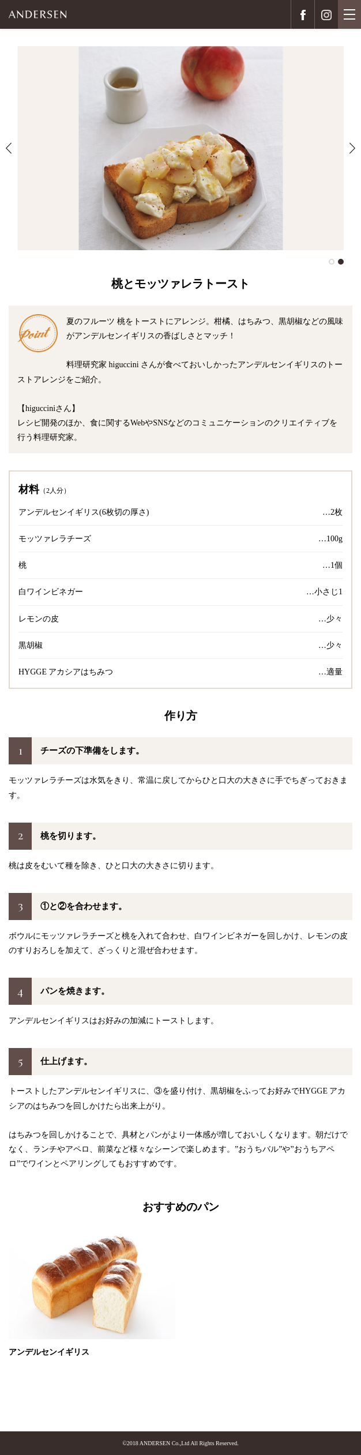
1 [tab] (331, 262)
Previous (9, 147)
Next (352, 147)
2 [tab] (341, 262)
